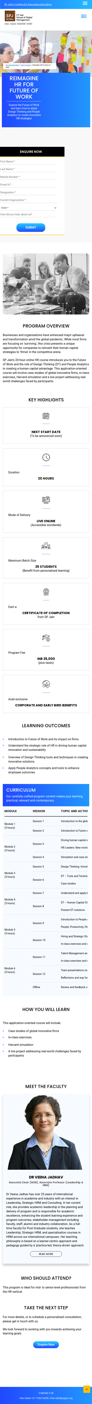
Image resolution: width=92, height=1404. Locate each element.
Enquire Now (46, 1344)
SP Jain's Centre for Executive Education (28, 4)
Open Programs (26, 65)
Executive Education (12, 65)
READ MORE (46, 1254)
